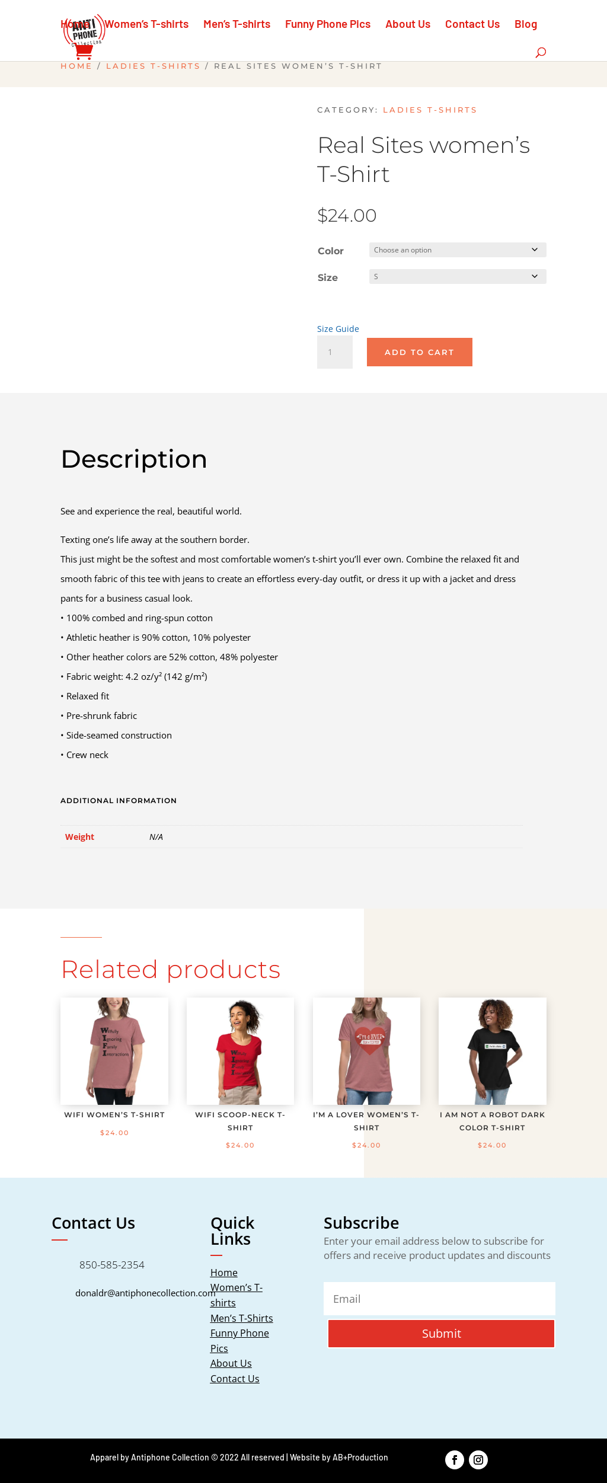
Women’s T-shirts (146, 25)
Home (75, 25)
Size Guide (338, 325)
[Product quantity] (335, 348)
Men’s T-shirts (236, 25)
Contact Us (472, 25)
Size (328, 276)
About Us (407, 25)
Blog (526, 25)
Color (331, 251)
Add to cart (420, 348)
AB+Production (360, 1454)
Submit (441, 1330)
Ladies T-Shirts (153, 66)
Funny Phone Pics (327, 25)
